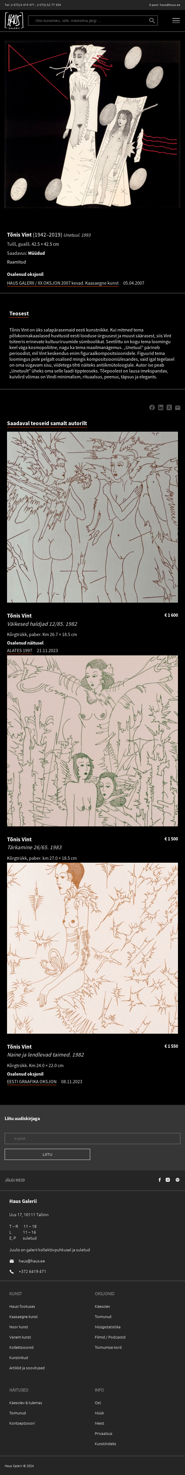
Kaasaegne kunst (23, 1316)
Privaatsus (103, 1433)
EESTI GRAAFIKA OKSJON (31, 1081)
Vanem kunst (20, 1337)
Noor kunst (18, 1326)
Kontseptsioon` (22, 1423)
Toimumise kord (108, 1347)
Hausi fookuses (22, 1306)
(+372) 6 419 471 (23, 5)
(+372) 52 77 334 (49, 5)
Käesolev (102, 1306)
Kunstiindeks (105, 1443)
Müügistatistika (108, 1326)
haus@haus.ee (170, 5)
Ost (98, 1402)
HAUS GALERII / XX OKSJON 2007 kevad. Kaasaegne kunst (63, 283)
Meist (99, 1423)
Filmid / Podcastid (110, 1337)
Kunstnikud (18, 1357)
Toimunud (103, 1316)
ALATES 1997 (19, 650)
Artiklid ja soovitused (27, 1367)
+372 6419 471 (32, 1271)
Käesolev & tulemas (25, 1402)
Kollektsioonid (21, 1347)
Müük (99, 1413)
